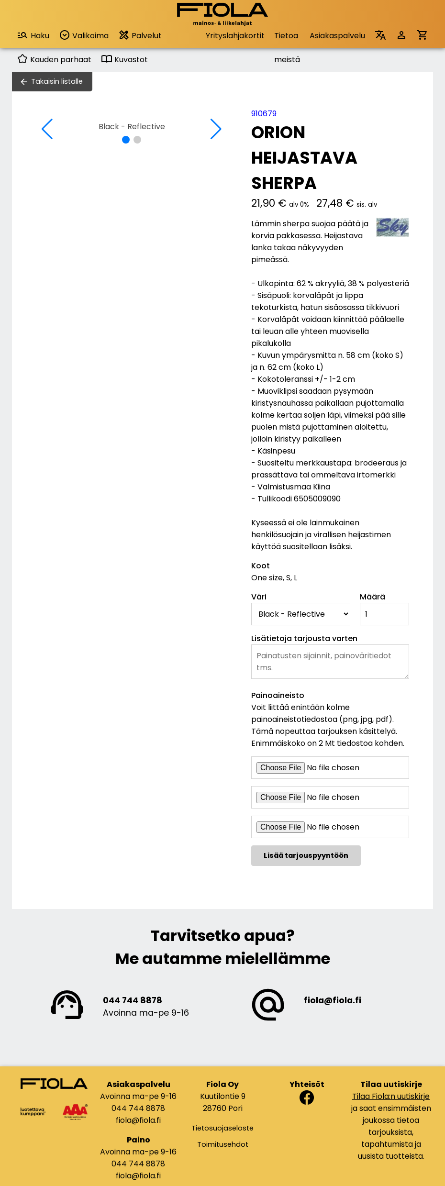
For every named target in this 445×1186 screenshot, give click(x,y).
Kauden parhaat (54, 59)
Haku (33, 35)
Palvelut (140, 35)
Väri (259, 596)
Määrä (372, 596)
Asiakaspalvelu (337, 35)
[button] (126, 140)
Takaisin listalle (57, 81)
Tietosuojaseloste (222, 1128)
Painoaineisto (277, 695)
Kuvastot (124, 59)
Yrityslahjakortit (235, 35)
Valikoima (84, 35)
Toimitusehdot (222, 1144)
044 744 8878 (132, 1000)
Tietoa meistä (287, 39)
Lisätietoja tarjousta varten (304, 638)
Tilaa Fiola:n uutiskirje (391, 1096)
